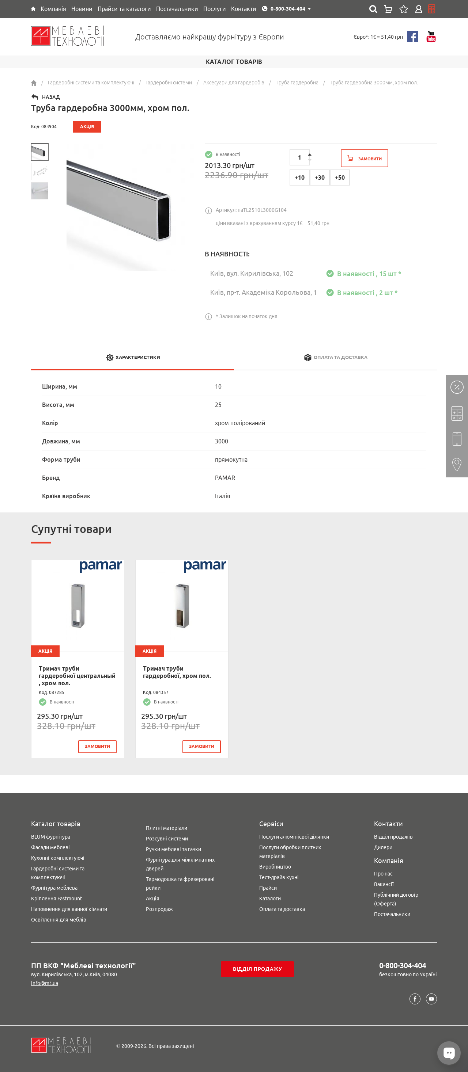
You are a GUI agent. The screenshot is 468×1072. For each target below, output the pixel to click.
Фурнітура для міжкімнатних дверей (180, 864)
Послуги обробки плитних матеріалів (290, 851)
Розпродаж (159, 909)
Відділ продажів (393, 837)
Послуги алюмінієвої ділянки (294, 837)
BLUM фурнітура (50, 837)
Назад (51, 97)
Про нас (383, 874)
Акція (152, 898)
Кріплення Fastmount (56, 898)
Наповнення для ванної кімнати (69, 909)
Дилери (383, 847)
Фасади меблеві (50, 847)
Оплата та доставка (282, 909)
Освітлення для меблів (58, 920)
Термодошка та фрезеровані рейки (180, 883)
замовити (97, 746)
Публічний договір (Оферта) (396, 899)
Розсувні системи (167, 839)
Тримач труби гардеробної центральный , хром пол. (77, 675)
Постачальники (392, 914)
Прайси (268, 888)
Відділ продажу (257, 969)
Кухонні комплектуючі (57, 858)
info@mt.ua (44, 983)
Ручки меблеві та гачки (173, 849)
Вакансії (384, 884)
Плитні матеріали (166, 828)
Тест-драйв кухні (279, 877)
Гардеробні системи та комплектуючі (57, 873)
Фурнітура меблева (54, 888)
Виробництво (275, 867)
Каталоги (270, 898)
